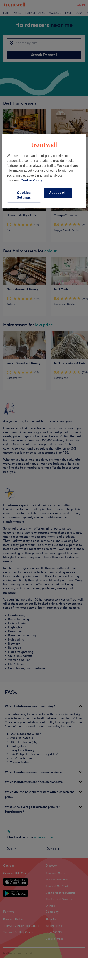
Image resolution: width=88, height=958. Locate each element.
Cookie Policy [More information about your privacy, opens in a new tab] (31, 180)
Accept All (58, 192)
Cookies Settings (24, 195)
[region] (44, 171)
